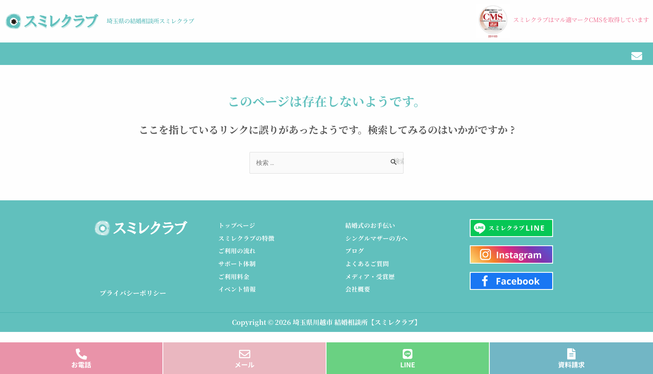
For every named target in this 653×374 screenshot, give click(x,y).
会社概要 (591, 60)
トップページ (238, 232)
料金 (240, 60)
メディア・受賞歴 (522, 60)
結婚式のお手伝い (439, 60)
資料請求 (571, 364)
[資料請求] (571, 351)
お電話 (81, 364)
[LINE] (408, 351)
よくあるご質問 (368, 272)
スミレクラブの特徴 (99, 60)
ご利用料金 (235, 285)
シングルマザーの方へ (378, 245)
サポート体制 (238, 272)
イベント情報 (300, 60)
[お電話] (81, 351)
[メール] (244, 351)
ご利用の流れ (183, 60)
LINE (407, 364)
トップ (25, 60)
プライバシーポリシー (133, 299)
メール (244, 364)
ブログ (368, 60)
